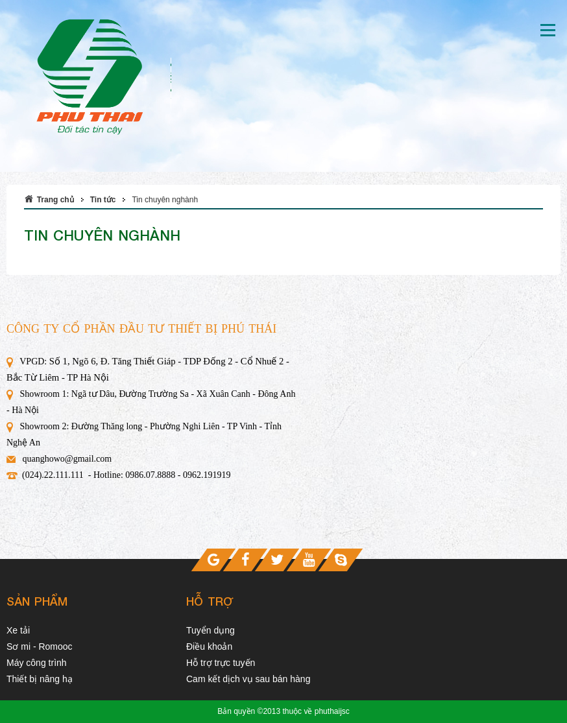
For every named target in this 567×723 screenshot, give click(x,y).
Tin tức (103, 199)
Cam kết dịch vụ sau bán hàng (248, 679)
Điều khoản (209, 646)
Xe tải (18, 630)
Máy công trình (36, 663)
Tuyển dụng (210, 630)
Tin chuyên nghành (165, 199)
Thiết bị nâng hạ (39, 679)
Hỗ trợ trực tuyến (220, 663)
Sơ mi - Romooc (39, 646)
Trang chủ (55, 199)
